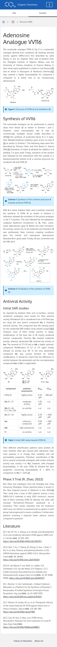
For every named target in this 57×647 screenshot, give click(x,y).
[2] (52, 71)
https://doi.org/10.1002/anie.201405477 (27, 578)
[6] (52, 490)
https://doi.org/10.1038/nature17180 (19, 612)
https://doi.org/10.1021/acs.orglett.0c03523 (22, 596)
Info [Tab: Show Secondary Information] (14, 13)
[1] (53, 68)
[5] (9, 149)
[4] (4, 143)
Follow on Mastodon (23, 641)
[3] (8, 137)
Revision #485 (26, 22)
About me (39, 641)
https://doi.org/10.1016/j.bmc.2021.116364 (21, 559)
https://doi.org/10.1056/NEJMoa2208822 (21, 627)
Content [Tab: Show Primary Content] (42, 13)
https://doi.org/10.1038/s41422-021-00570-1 (22, 541)
